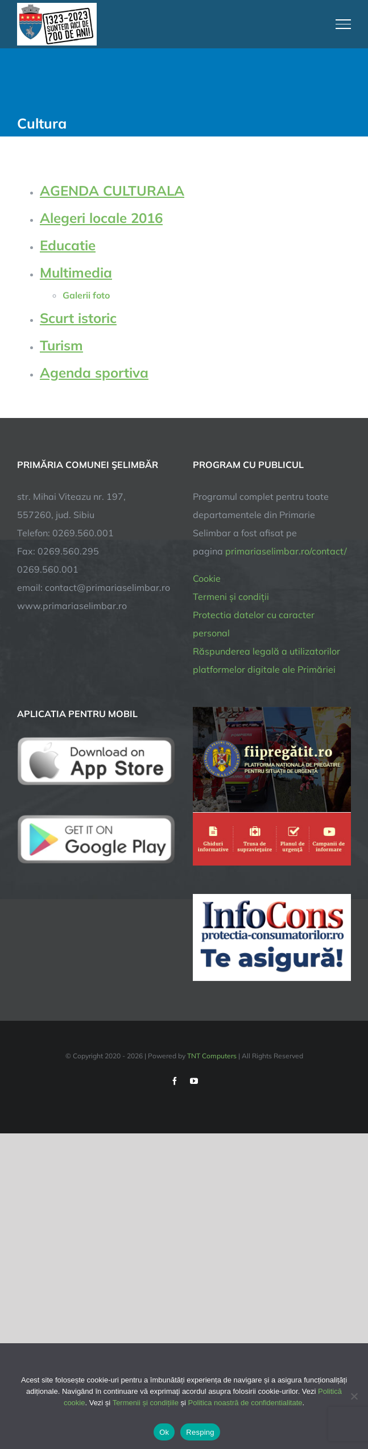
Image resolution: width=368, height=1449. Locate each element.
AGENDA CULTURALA (112, 190)
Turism (61, 345)
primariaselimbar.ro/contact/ (286, 551)
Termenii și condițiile (146, 1402)
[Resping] (353, 1396)
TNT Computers (212, 1055)
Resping (200, 1432)
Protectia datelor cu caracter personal (254, 624)
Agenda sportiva (94, 372)
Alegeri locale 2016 (101, 217)
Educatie (68, 245)
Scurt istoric (78, 317)
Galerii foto (86, 295)
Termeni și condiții (231, 596)
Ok (164, 1432)
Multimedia (76, 272)
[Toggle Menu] (343, 23)
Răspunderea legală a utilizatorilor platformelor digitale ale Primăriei (266, 660)
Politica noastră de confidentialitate (245, 1402)
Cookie (207, 578)
